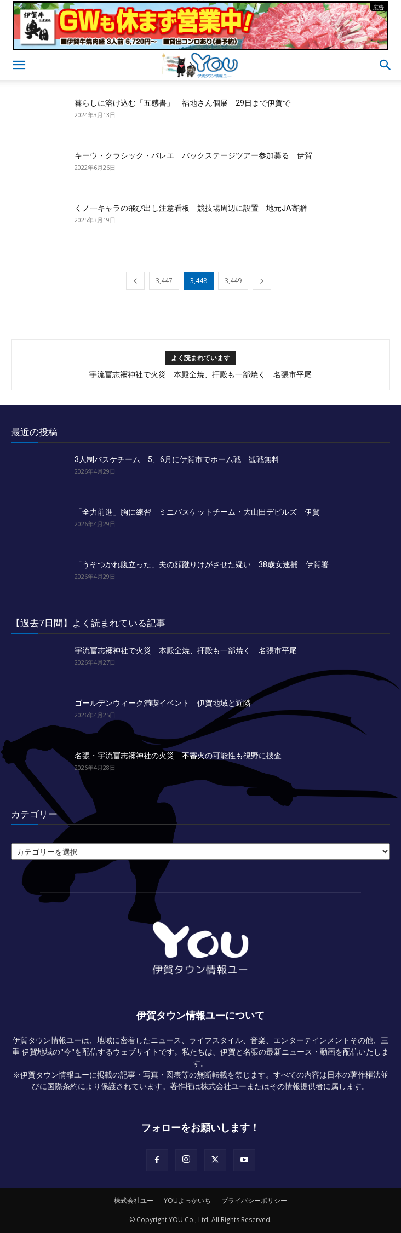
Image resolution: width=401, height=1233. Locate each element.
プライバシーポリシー (254, 1200)
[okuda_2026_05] (200, 46)
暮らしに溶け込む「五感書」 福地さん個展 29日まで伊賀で (182, 103)
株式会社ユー (133, 1200)
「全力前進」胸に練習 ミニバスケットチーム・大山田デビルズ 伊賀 (197, 512)
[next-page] (262, 281)
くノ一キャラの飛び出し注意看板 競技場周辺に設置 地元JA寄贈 (191, 208)
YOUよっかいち (187, 1200)
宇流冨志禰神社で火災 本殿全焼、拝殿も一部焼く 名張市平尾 (200, 374)
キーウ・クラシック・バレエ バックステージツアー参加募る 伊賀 (193, 155)
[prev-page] (135, 281)
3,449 (233, 280)
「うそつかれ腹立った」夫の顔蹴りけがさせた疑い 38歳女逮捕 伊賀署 (202, 564)
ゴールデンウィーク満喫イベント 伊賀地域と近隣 (163, 703)
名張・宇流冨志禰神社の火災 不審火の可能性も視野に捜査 (178, 755)
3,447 (164, 280)
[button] (18, 65)
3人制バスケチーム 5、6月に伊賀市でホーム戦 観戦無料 (177, 459)
